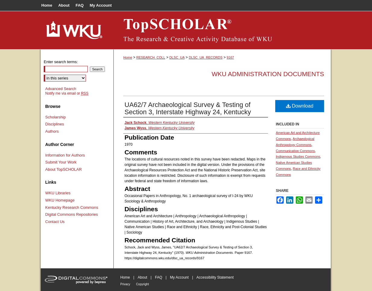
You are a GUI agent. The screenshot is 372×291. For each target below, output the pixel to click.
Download (300, 105)
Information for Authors (65, 155)
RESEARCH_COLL (150, 57)
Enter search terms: (61, 62)
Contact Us (55, 221)
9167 (230, 57)
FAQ (158, 277)
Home (127, 57)
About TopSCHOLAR (63, 169)
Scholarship (55, 117)
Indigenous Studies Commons (298, 156)
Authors (52, 131)
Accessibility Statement (215, 277)
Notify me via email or (66, 93)
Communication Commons (295, 151)
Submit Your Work (61, 162)
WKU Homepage (60, 200)
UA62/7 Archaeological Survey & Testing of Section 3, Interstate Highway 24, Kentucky (188, 108)
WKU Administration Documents (268, 73)
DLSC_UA (177, 57)
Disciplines (54, 124)
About (142, 277)
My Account (179, 277)
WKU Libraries (58, 193)
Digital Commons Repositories (71, 214)
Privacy (125, 284)
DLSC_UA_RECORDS (205, 57)
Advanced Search (60, 88)
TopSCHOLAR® (222, 30)
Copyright (142, 284)
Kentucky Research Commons (71, 207)
